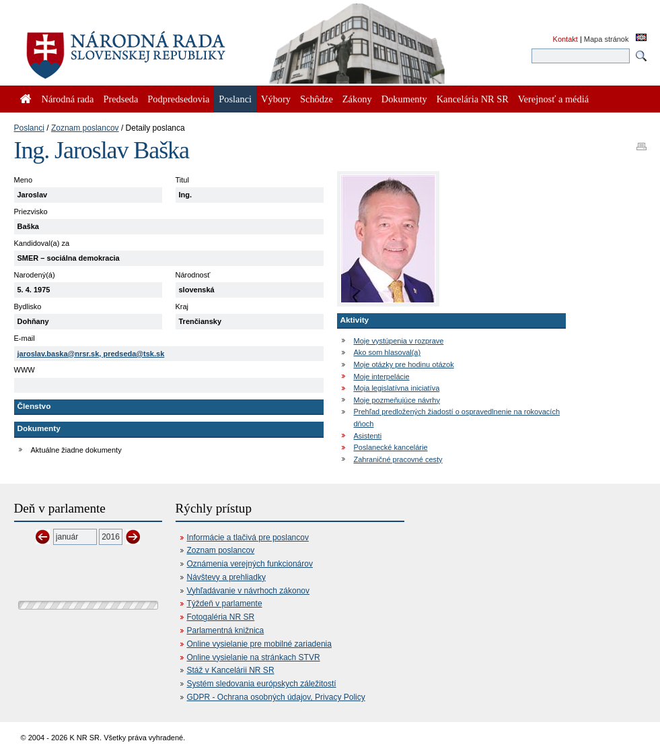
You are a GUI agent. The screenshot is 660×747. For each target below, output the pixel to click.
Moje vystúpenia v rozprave (399, 341)
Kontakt (565, 39)
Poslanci (29, 128)
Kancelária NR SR (473, 99)
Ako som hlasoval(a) (387, 352)
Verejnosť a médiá (553, 99)
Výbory (276, 99)
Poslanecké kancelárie (391, 447)
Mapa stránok (606, 39)
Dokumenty (404, 99)
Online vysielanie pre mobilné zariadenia (259, 644)
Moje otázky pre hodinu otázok (404, 364)
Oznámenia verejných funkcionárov (250, 564)
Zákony (357, 99)
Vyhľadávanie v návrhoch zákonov (248, 590)
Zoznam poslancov (85, 128)
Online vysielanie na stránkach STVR (253, 657)
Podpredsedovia (178, 99)
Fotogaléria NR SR (221, 617)
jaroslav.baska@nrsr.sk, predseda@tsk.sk (91, 354)
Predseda (120, 99)
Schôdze (316, 99)
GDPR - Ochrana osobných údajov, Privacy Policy (276, 697)
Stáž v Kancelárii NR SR (230, 670)
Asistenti (368, 436)
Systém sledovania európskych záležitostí (261, 683)
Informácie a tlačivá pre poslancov (248, 537)
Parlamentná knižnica (225, 630)
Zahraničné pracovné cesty (398, 459)
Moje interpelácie (382, 376)
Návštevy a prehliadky (226, 577)
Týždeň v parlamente (224, 603)
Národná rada (68, 99)
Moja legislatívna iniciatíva (397, 388)
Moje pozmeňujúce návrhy (397, 400)
